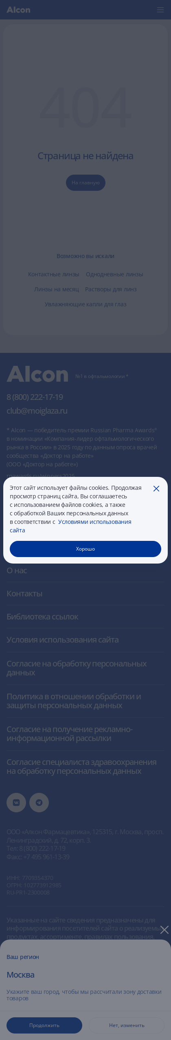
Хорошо (85, 548)
